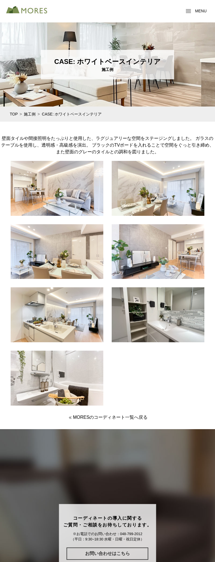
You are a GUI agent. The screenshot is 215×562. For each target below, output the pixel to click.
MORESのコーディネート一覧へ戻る (107, 417)
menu (196, 11)
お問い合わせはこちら (107, 553)
